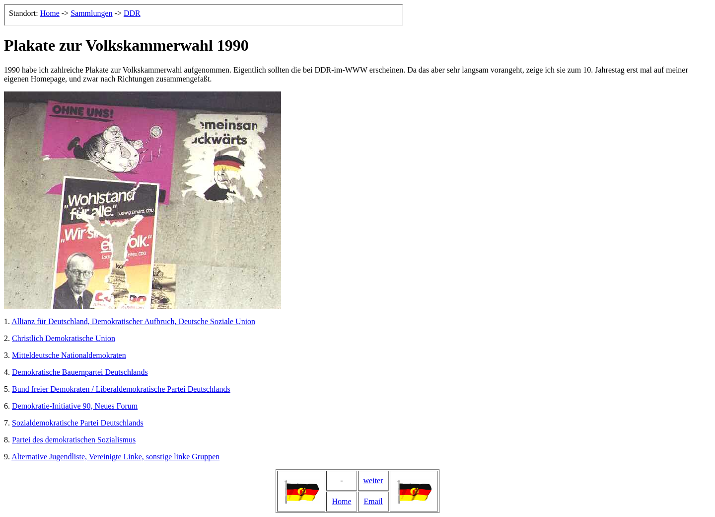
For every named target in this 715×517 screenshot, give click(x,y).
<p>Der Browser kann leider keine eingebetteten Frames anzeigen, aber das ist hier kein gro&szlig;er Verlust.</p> (203, 15)
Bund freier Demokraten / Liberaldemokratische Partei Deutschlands (121, 389)
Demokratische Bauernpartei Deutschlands (80, 372)
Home (341, 501)
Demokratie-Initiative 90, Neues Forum (75, 406)
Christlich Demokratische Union (63, 338)
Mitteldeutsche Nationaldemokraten (69, 355)
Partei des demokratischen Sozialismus (74, 439)
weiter (373, 480)
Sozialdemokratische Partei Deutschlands (77, 423)
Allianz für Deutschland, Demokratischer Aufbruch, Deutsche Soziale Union (133, 321)
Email (372, 501)
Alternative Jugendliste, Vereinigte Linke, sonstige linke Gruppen (115, 456)
